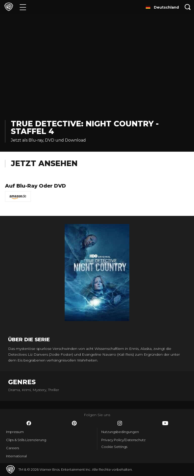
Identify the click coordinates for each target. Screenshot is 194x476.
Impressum (15, 432)
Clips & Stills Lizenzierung (26, 440)
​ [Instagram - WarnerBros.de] (120, 423)
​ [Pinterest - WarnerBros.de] (74, 423)
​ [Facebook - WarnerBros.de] (29, 423)
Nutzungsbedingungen (120, 432)
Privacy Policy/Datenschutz (123, 440)
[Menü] (23, 7)
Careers (12, 448)
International (16, 456)
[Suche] (187, 7)
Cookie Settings (114, 447)
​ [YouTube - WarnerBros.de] (165, 423)
